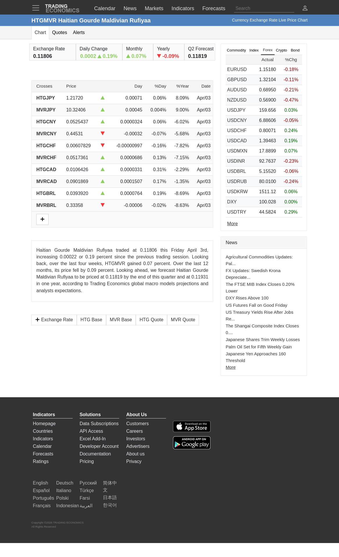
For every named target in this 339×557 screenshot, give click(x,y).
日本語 (110, 497)
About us (135, 453)
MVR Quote (183, 319)
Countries (43, 431)
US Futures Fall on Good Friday (256, 305)
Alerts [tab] (79, 32)
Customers (137, 423)
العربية (86, 505)
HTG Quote (151, 319)
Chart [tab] (40, 32)
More (230, 367)
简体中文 (110, 486)
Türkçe (87, 490)
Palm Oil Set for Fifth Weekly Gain (259, 346)
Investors (135, 438)
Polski (62, 498)
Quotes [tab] (59, 32)
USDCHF (237, 130)
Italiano (63, 490)
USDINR (236, 161)
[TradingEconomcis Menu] (37, 7)
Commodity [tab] (236, 50)
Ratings (41, 461)
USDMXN (237, 150)
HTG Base (91, 319)
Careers (134, 431)
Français (42, 505)
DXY (232, 201)
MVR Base (121, 319)
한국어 (110, 505)
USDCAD (237, 140)
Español (41, 490)
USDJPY (236, 110)
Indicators (43, 438)
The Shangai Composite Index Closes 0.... (262, 329)
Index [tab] (254, 50)
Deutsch (64, 482)
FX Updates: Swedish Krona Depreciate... (253, 274)
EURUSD (237, 69)
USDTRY (236, 212)
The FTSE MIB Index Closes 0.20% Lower (260, 287)
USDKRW (237, 191)
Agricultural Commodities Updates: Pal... (259, 260)
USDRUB (237, 181)
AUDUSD (237, 89)
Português (43, 498)
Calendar (42, 446)
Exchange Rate (54, 319)
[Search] (264, 8)
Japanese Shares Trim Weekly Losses (263, 339)
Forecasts (43, 453)
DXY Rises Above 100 (247, 297)
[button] (305, 8)
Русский (88, 482)
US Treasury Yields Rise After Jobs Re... (259, 315)
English (40, 482)
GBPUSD (237, 79)
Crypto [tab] (281, 50)
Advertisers (137, 446)
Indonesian (67, 505)
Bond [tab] (295, 50)
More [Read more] (232, 223)
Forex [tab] (267, 50)
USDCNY (237, 120)
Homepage (44, 423)
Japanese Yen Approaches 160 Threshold (256, 357)
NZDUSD (237, 99)
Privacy (133, 461)
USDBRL (236, 171)
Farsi (85, 498)
